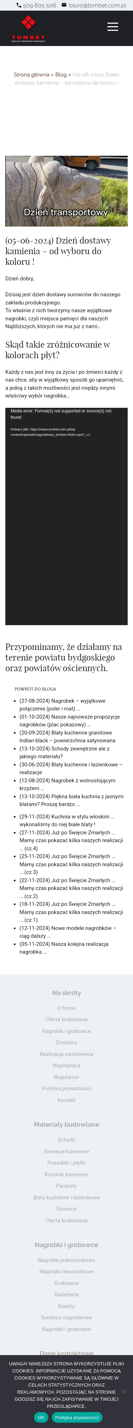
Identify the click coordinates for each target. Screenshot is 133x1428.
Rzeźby (66, 1306)
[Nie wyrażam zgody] (124, 1391)
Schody (66, 1140)
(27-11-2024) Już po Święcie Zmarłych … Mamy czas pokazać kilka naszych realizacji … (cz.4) (71, 840)
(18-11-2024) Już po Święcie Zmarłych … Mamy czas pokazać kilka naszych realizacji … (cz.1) (71, 912)
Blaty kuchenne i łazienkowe (66, 1197)
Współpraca (66, 1065)
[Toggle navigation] (112, 27)
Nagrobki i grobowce (66, 1031)
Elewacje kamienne (66, 1151)
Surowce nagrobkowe (66, 1317)
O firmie (66, 1008)
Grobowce (67, 1283)
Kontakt (66, 1100)
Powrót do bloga (35, 689)
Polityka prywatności (66, 1088)
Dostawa (66, 1042)
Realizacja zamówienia (67, 1054)
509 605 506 (39, 5)
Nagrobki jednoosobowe (66, 1260)
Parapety (66, 1186)
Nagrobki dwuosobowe (66, 1271)
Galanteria (66, 1294)
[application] (66, 516)
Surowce (66, 1209)
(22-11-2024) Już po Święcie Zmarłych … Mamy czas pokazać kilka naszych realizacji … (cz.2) (71, 888)
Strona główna (31, 75)
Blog (61, 75)
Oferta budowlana (66, 1019)
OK (41, 1417)
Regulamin (66, 1077)
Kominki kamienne (66, 1174)
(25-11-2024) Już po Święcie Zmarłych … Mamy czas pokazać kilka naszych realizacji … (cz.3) (71, 864)
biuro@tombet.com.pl (97, 5)
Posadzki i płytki (67, 1163)
